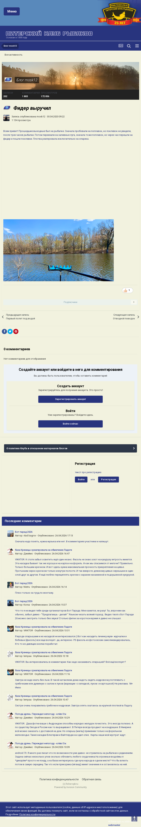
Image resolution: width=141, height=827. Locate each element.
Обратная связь (91, 779)
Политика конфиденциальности (59, 779)
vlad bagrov (30, 535)
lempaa (27, 656)
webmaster (114, 825)
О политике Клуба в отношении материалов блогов (36, 448)
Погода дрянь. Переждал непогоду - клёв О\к (40, 714)
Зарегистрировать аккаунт (70, 399)
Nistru (27, 586)
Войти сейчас (70, 423)
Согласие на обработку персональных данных (31, 818)
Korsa (27, 604)
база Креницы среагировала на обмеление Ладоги (43, 550)
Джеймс (28, 553)
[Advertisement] (35, 486)
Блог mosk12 (27, 80)
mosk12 (41, 116)
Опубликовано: (55, 535)
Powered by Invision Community (70, 787)
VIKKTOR (28, 630)
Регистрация (108, 479)
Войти (81, 479)
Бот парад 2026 (23, 531)
